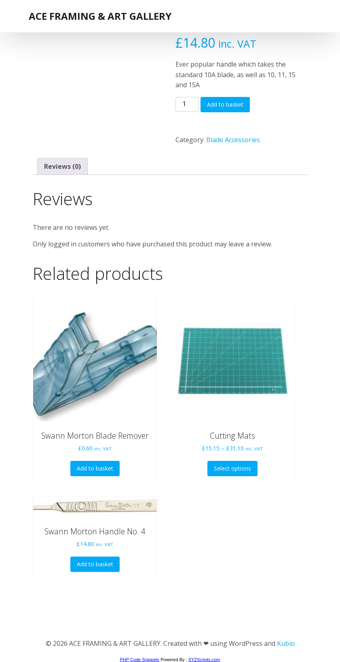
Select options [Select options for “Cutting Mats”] (232, 468)
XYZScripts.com (204, 659)
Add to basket (225, 104)
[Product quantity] (187, 104)
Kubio (286, 643)
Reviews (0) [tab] (62, 166)
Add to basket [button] (95, 468)
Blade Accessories (233, 139)
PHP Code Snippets (139, 659)
